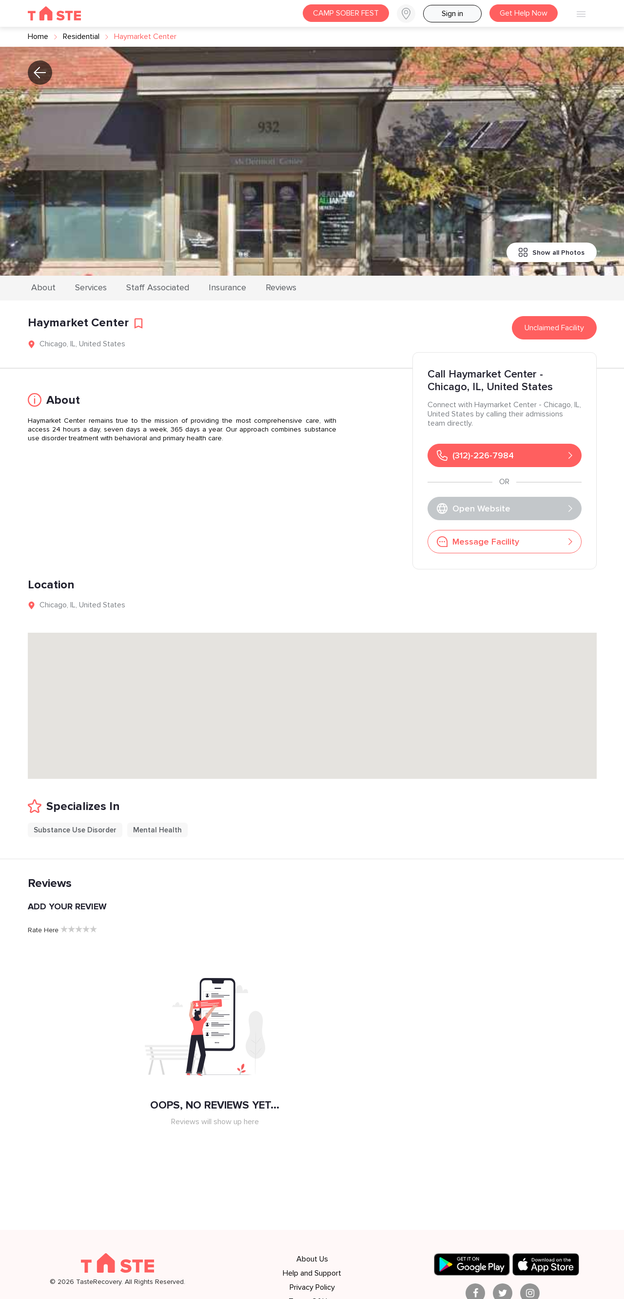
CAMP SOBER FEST (346, 13)
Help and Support (312, 1273)
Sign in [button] (452, 14)
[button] (410, 13)
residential (81, 36)
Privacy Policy (312, 1287)
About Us (312, 1259)
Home (38, 36)
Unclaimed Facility (554, 328)
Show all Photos (552, 252)
